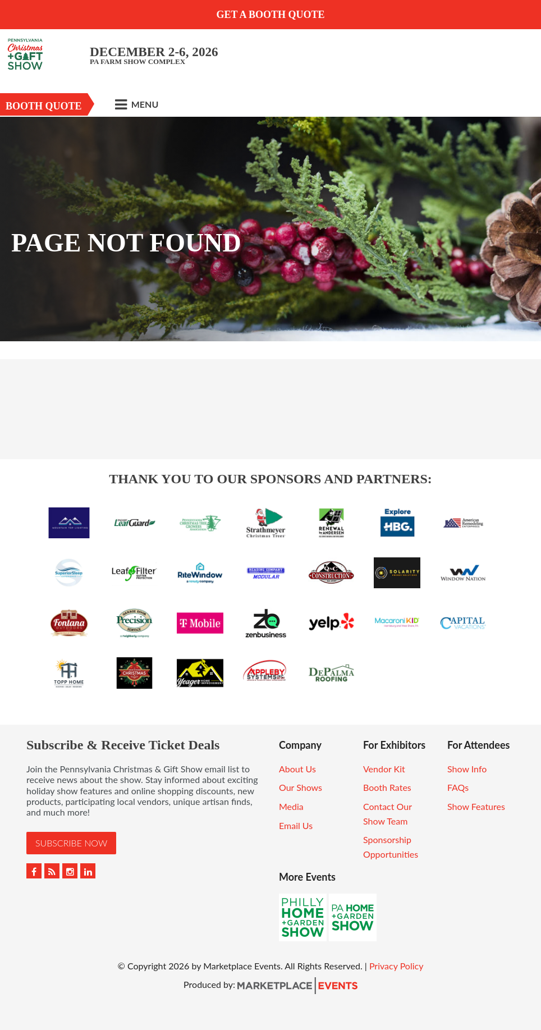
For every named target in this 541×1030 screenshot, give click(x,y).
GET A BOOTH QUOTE (270, 14)
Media (291, 806)
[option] (270, 229)
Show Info (467, 768)
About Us (297, 768)
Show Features (476, 806)
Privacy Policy (396, 965)
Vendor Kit (384, 768)
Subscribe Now (71, 842)
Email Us (296, 825)
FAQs (458, 787)
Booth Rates (387, 787)
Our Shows (300, 787)
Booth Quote (44, 106)
